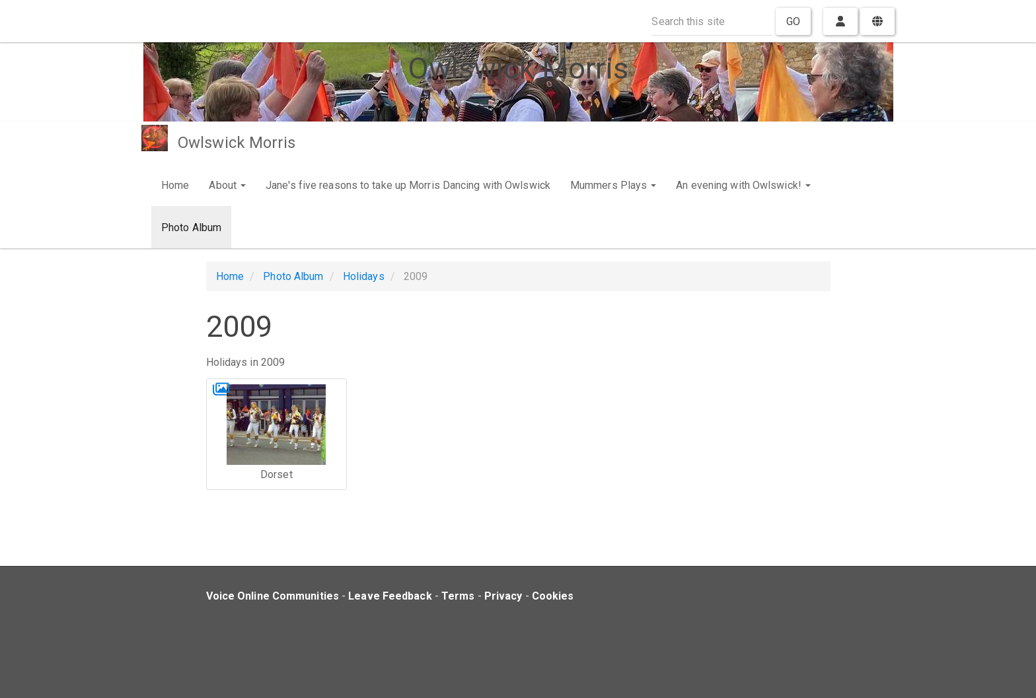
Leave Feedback (389, 596)
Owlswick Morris (237, 142)
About (227, 185)
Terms (458, 596)
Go (793, 21)
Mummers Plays (613, 185)
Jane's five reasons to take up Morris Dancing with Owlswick (408, 185)
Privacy (503, 596)
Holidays (364, 276)
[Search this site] (711, 21)
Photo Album (191, 227)
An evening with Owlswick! (743, 185)
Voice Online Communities (272, 596)
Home (175, 185)
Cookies (553, 596)
